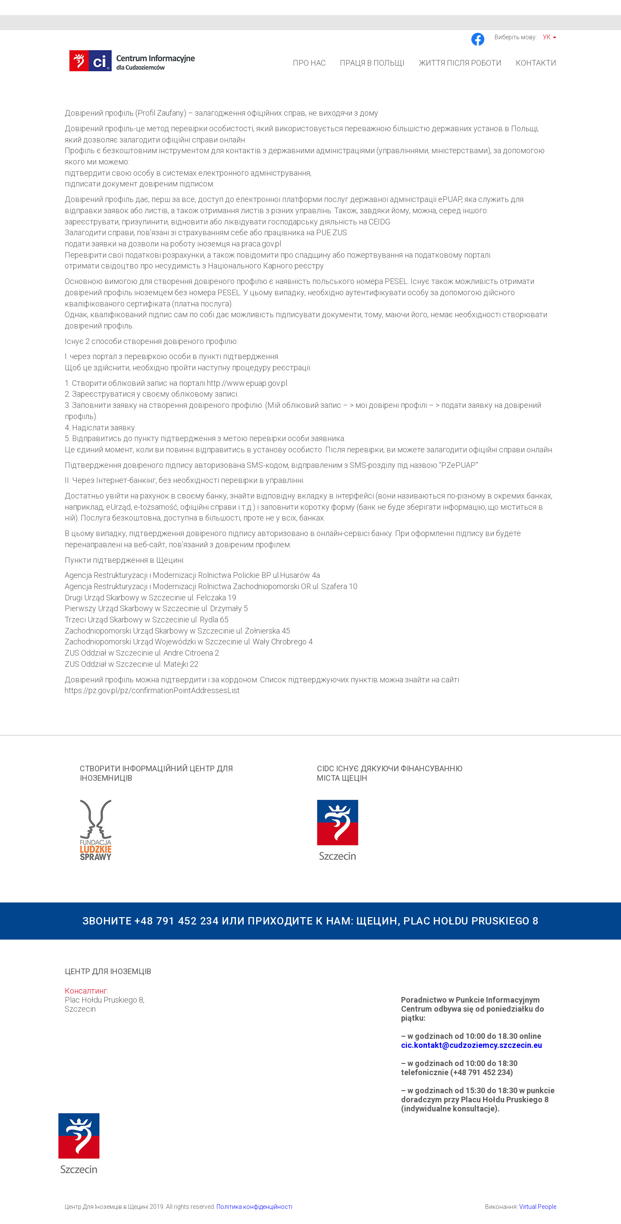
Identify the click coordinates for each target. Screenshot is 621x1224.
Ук (549, 37)
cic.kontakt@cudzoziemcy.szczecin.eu (471, 1045)
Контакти (536, 62)
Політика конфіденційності (254, 1206)
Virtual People (537, 1206)
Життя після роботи (460, 62)
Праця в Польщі (372, 62)
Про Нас (309, 62)
